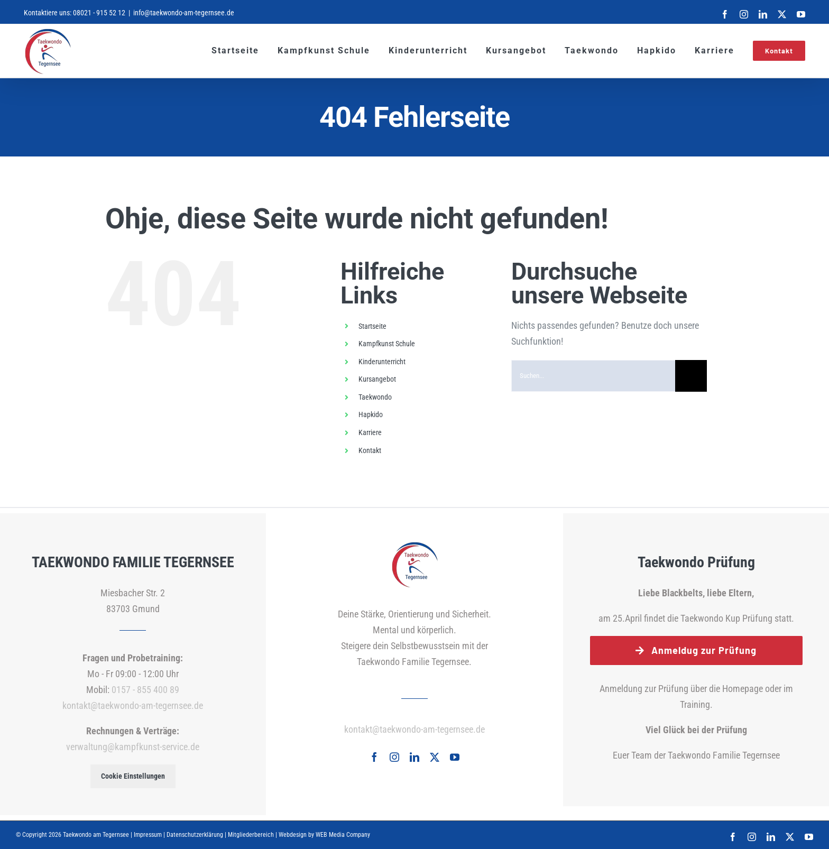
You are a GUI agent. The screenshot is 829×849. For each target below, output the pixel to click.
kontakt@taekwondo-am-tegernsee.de (132, 705)
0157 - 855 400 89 (145, 689)
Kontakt (369, 450)
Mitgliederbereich (251, 834)
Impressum (148, 834)
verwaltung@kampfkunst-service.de (132, 746)
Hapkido (370, 414)
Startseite (372, 326)
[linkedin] (414, 757)
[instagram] (394, 757)
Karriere (370, 432)
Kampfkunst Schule (386, 343)
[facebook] (374, 757)
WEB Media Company (343, 834)
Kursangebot (377, 379)
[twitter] (434, 757)
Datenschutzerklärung (195, 834)
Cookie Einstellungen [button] (133, 776)
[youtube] (454, 757)
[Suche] (691, 376)
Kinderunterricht (382, 361)
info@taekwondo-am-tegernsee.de (183, 12)
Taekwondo (375, 397)
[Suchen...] (593, 376)
